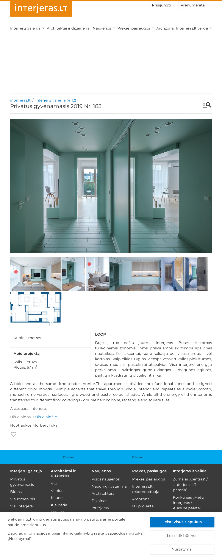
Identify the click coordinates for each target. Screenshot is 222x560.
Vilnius (57, 490)
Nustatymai (182, 549)
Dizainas (99, 501)
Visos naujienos (106, 479)
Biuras (16, 492)
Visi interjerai (22, 506)
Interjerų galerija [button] (25, 28)
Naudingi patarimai (110, 486)
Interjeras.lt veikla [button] (192, 28)
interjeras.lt (20, 100)
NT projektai (143, 506)
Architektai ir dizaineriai (69, 28)
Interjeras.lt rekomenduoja (145, 489)
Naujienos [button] (102, 28)
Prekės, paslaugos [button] (134, 28)
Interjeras (100, 508)
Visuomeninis (22, 499)
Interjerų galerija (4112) (55, 100)
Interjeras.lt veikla (189, 471)
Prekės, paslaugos (149, 471)
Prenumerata (195, 5)
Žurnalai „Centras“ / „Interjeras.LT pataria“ (190, 484)
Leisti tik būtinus (182, 535)
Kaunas (57, 498)
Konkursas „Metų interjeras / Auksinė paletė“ (188, 502)
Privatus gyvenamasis (22, 482)
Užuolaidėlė (46, 417)
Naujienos (101, 471)
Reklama (68, 457)
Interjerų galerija (26, 471)
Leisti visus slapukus (182, 522)
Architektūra (103, 493)
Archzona (165, 28)
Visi (54, 483)
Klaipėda (59, 505)
